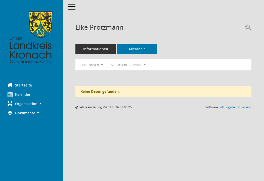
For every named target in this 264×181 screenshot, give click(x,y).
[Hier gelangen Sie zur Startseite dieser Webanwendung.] (31, 38)
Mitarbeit (137, 49)
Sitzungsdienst (235, 107)
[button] (31, 103)
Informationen (95, 49)
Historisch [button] (92, 64)
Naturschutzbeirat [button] (128, 64)
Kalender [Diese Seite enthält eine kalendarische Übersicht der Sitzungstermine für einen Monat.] (19, 94)
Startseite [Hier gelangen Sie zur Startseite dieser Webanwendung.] (20, 84)
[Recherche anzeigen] (247, 28)
